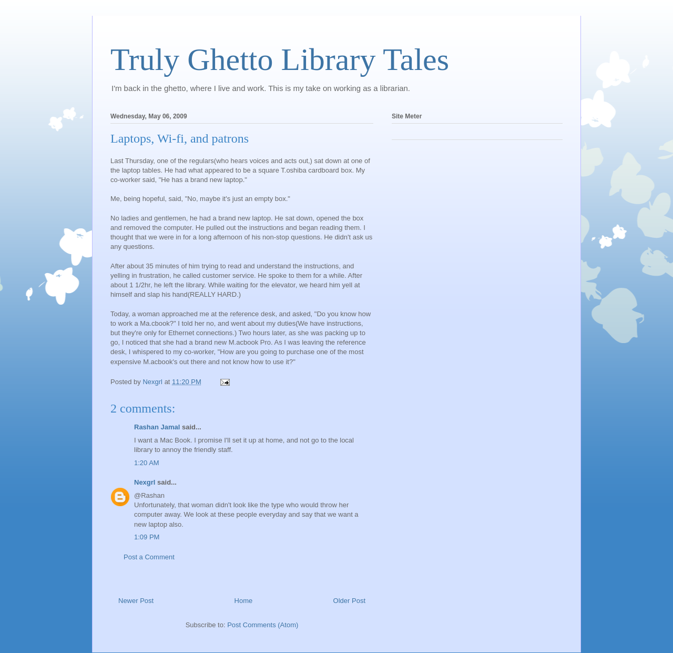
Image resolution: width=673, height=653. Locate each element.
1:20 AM (146, 463)
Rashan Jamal (157, 427)
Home (243, 601)
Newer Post (136, 601)
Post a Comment (149, 557)
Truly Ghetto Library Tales (279, 59)
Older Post (349, 601)
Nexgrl (144, 482)
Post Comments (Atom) (262, 625)
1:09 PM (146, 537)
